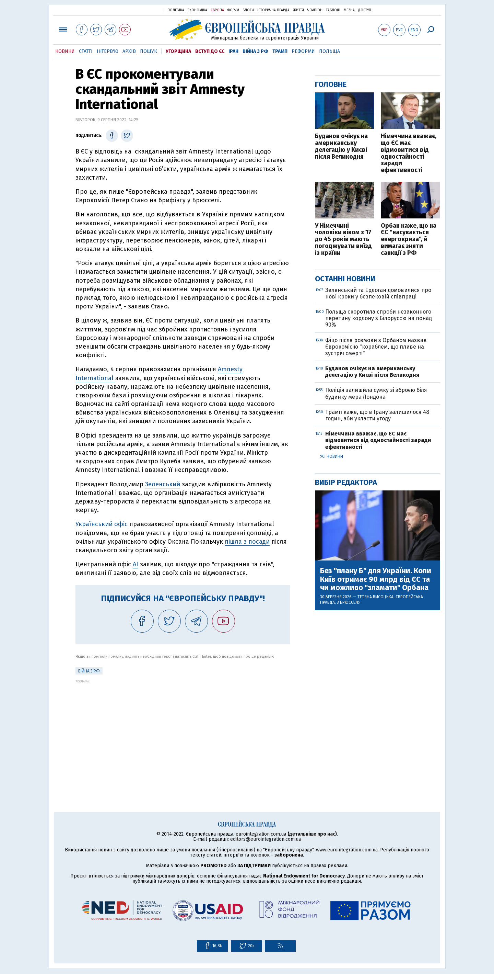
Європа (217, 10)
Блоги (248, 10)
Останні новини (345, 278)
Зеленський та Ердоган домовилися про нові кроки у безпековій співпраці (378, 293)
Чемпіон (314, 10)
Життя (298, 10)
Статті (86, 51)
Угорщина (178, 51)
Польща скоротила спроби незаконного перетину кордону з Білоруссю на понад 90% (378, 318)
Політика (175, 10)
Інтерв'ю (107, 51)
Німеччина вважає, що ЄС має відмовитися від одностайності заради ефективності (408, 153)
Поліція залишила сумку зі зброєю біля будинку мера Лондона (376, 393)
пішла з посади (247, 541)
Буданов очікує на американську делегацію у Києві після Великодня (341, 146)
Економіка (197, 10)
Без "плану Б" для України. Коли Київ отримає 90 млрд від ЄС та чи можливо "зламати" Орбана (375, 579)
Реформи (303, 51)
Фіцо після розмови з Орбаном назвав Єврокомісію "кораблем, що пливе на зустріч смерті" (376, 346)
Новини (65, 51)
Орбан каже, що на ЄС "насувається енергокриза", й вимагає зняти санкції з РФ (408, 240)
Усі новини (331, 456)
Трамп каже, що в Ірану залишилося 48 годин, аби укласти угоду (377, 415)
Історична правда (273, 10)
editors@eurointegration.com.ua (265, 839)
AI (135, 564)
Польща (329, 51)
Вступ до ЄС (209, 51)
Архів (129, 51)
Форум (233, 10)
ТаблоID (333, 10)
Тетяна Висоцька (375, 596)
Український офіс (101, 524)
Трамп (279, 51)
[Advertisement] (182, 731)
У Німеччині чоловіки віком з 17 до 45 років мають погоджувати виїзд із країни (343, 240)
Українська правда (142, 9)
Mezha (349, 10)
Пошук (148, 51)
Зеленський (162, 484)
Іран (233, 51)
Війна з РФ (255, 51)
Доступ (364, 10)
